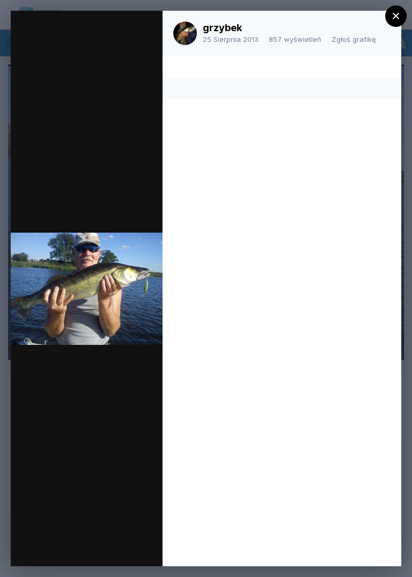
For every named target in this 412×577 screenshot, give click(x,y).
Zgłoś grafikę (354, 39)
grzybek (222, 27)
